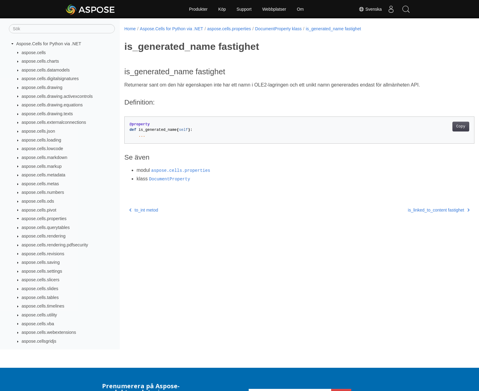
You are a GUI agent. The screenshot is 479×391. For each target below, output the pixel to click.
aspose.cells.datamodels (46, 70)
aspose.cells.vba (38, 323)
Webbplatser (274, 9)
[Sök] (62, 28)
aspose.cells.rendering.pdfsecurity (55, 244)
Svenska (370, 9)
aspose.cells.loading (41, 140)
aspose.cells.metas (40, 183)
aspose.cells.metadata (43, 174)
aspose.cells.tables (40, 297)
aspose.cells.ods (38, 201)
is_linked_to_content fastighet (414, 210)
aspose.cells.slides (40, 288)
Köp (222, 9)
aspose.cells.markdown (45, 157)
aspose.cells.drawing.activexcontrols (57, 96)
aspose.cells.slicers (41, 279)
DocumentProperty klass (278, 28)
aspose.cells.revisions (43, 253)
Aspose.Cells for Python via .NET (48, 43)
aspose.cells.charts (40, 61)
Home (130, 28)
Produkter (198, 9)
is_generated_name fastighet (333, 28)
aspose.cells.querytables (46, 227)
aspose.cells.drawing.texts (47, 113)
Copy (436, 126)
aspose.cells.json (38, 131)
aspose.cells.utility (39, 314)
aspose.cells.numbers (43, 192)
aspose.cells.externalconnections (54, 122)
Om (300, 9)
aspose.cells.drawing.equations (52, 104)
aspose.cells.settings (42, 271)
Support (243, 9)
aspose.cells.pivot (39, 210)
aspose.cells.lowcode (42, 148)
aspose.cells (34, 52)
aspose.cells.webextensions (49, 332)
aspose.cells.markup (42, 166)
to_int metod (143, 210)
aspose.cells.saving (41, 262)
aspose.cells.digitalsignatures (50, 78)
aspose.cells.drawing (42, 87)
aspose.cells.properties (44, 218)
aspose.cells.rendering (44, 236)
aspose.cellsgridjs (39, 341)
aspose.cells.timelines (43, 306)
